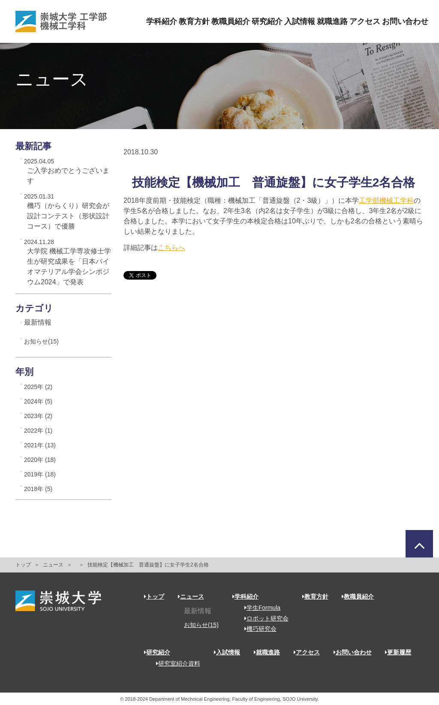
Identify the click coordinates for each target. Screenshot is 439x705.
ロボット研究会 (263, 618)
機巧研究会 (257, 628)
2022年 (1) (38, 430)
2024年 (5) (38, 401)
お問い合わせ (405, 21)
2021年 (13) (40, 445)
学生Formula (259, 607)
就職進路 (332, 21)
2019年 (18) (40, 474)
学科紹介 (161, 21)
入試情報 (299, 21)
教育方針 (194, 21)
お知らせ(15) (41, 341)
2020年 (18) (40, 459)
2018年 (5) (38, 488)
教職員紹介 (230, 21)
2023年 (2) (38, 416)
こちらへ (171, 247)
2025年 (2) (38, 386)
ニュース (53, 565)
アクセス (364, 21)
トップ (23, 565)
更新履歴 (398, 652)
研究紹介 (267, 21)
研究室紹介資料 (175, 663)
